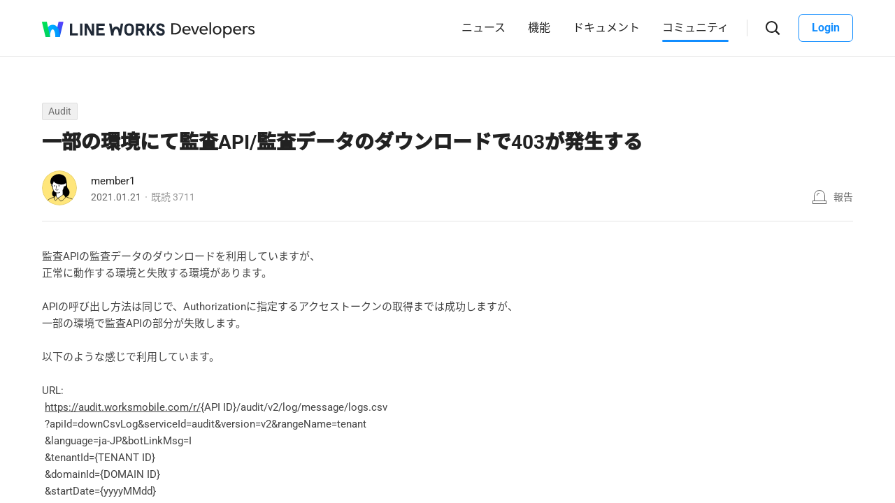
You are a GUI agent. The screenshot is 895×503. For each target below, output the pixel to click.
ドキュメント (606, 27)
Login (826, 27)
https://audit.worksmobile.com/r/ (123, 407)
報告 (843, 197)
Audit (59, 111)
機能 (539, 27)
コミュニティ (695, 27)
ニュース (483, 27)
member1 (113, 181)
